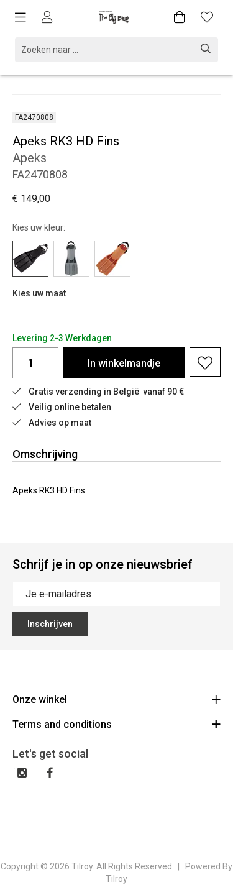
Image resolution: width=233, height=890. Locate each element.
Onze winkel (116, 698)
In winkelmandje (124, 363)
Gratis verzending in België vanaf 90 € (98, 392)
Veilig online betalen (61, 407)
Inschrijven (50, 624)
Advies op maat (51, 423)
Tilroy (116, 879)
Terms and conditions (116, 723)
